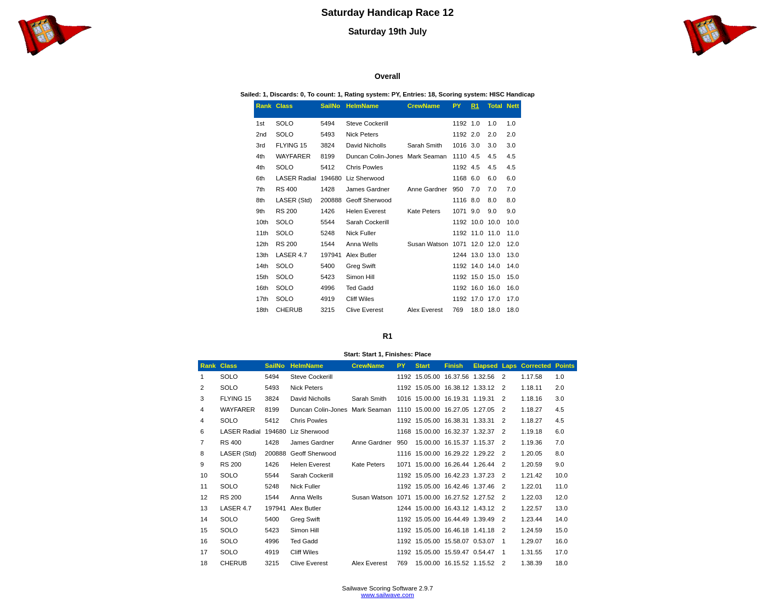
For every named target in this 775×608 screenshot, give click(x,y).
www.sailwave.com (387, 595)
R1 (475, 106)
